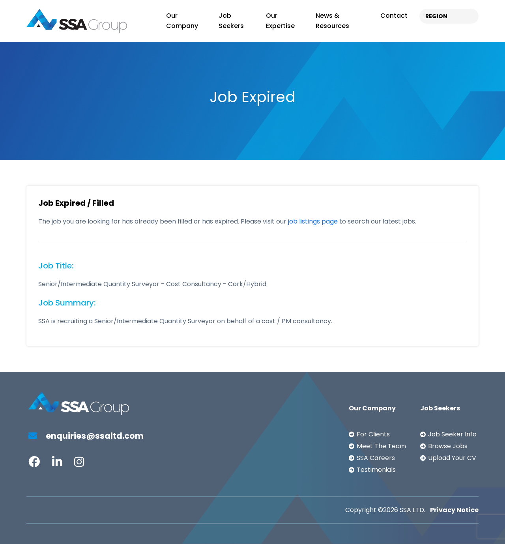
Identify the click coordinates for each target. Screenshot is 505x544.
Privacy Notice (454, 509)
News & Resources (332, 20)
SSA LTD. (412, 509)
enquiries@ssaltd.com (86, 436)
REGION (436, 16)
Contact (394, 15)
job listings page (313, 221)
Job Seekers (231, 20)
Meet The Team (381, 446)
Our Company (182, 20)
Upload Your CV (452, 457)
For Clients (373, 434)
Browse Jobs (448, 446)
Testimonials (376, 469)
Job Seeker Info (452, 434)
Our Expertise (280, 20)
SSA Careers (376, 457)
